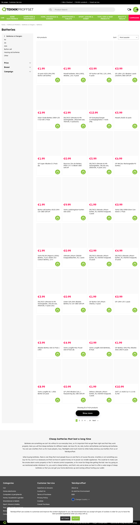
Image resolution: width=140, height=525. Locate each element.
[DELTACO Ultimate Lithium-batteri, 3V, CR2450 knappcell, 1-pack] (100, 189)
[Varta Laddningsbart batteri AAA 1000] (74, 189)
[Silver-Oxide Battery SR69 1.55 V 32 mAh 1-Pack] (49, 97)
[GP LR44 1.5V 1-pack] (126, 281)
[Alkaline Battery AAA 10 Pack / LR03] (49, 327)
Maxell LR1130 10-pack (123, 118)
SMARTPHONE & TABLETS (11, 501)
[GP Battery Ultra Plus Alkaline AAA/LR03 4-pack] (126, 327)
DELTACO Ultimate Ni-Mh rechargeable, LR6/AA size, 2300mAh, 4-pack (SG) (99, 166)
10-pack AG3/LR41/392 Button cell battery (46, 75)
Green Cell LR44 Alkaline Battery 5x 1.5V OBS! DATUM (74, 303)
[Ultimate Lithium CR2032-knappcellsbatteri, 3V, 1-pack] (74, 235)
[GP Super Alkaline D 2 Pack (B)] (49, 143)
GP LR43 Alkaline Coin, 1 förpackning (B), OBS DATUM (74, 393)
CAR (4, 488)
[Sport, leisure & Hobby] (86, 18)
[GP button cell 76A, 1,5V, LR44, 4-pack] (100, 53)
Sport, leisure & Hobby (11, 504)
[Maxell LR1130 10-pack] (126, 97)
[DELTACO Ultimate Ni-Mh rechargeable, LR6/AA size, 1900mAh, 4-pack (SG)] (49, 281)
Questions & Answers (45, 488)
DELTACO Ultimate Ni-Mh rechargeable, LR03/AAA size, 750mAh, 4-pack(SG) (74, 120)
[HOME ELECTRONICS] (12, 18)
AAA (5, 46)
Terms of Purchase (44, 494)
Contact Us (41, 491)
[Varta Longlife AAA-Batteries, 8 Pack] (100, 327)
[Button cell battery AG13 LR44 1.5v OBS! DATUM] (49, 189)
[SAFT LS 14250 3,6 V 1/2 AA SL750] (126, 371)
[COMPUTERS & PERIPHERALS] (29, 18)
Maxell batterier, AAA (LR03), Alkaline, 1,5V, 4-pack (74, 75)
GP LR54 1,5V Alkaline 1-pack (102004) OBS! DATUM (125, 75)
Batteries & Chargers (28, 25)
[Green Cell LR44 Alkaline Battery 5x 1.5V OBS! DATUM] (74, 281)
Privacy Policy (42, 498)
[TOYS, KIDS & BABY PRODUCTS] (105, 18)
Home (3, 25)
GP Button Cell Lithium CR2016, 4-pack (97, 303)
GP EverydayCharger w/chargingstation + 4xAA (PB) (98, 120)
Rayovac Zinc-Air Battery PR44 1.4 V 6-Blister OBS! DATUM (73, 166)
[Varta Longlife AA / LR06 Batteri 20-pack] (49, 371)
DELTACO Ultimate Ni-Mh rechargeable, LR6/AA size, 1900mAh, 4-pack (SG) (47, 304)
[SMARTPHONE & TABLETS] (68, 18)
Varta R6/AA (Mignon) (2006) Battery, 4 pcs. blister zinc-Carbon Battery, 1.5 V (48, 258)
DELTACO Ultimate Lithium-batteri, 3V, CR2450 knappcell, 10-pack (126, 258)
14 (90, 420)
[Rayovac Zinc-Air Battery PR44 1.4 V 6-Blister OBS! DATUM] (74, 143)
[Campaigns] (134, 18)
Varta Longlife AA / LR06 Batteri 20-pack (47, 393)
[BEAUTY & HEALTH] (122, 18)
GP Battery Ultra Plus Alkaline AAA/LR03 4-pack (125, 349)
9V (5, 40)
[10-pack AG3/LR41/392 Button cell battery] (49, 53)
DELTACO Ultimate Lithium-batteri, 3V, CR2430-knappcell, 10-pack (100, 258)
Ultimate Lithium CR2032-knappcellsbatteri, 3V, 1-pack (74, 257)
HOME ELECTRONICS (13, 25)
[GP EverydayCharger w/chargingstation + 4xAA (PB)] (100, 97)
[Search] (81, 9)
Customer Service (15, 2)
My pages (4, 2)
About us (75, 488)
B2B (73, 494)
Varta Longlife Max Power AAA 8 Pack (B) (73, 349)
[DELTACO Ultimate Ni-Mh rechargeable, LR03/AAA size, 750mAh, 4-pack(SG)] (74, 97)
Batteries (39, 25)
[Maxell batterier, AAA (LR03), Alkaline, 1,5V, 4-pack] (74, 53)
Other (6, 56)
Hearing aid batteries (12, 52)
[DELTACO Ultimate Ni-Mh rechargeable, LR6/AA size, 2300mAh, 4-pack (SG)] (100, 143)
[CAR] (2, 18)
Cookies (40, 501)
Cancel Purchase (43, 504)
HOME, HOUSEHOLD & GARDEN (13, 498)
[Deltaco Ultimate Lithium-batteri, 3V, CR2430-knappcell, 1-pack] (100, 371)
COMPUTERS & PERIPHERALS (12, 494)
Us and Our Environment (81, 491)
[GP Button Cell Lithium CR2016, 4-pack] (100, 281)
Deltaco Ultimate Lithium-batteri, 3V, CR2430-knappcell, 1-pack (100, 394)
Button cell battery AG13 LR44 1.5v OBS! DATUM (48, 211)
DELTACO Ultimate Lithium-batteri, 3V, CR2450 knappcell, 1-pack (100, 212)
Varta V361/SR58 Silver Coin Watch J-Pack (125, 211)
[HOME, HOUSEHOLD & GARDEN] (49, 18)
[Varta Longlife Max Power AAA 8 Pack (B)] (74, 327)
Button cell (8, 49)
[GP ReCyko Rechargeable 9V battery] (126, 143)
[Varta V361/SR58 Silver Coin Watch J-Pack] (126, 189)
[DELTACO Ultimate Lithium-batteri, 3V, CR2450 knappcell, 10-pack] (126, 235)
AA (5, 43)
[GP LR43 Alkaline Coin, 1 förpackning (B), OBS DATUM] (74, 371)
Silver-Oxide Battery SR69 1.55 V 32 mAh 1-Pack (49, 119)
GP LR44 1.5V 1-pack (122, 302)
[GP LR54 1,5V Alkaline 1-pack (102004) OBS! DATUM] (126, 53)
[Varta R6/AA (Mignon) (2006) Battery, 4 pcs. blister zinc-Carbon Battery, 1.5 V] (49, 235)
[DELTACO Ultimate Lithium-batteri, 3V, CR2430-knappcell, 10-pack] (100, 235)
